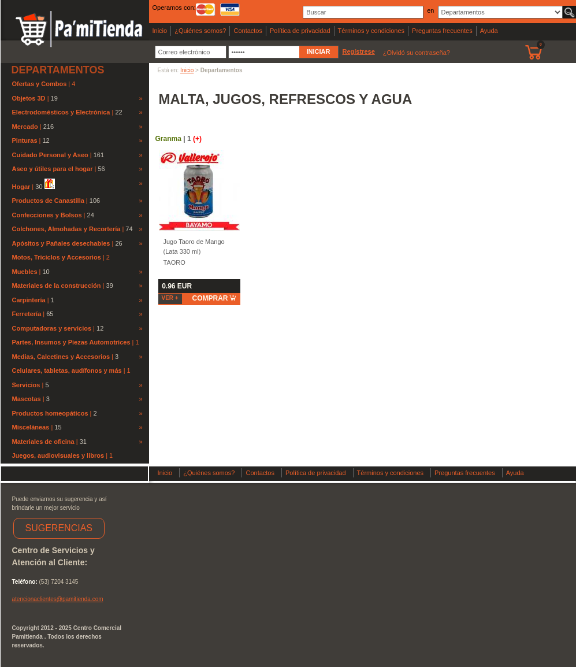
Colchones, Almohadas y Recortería (66, 228)
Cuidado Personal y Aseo (50, 154)
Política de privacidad (300, 30)
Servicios (26, 384)
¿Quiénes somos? (200, 30)
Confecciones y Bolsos (47, 215)
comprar (214, 297)
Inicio (160, 30)
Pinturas (25, 140)
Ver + (170, 298)
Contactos (247, 30)
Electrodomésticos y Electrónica (61, 112)
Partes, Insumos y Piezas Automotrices (72, 342)
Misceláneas (31, 427)
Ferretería (27, 313)
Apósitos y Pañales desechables (61, 243)
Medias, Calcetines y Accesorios (61, 356)
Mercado (25, 126)
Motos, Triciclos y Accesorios (57, 257)
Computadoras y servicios (52, 328)
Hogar (21, 186)
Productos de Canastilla (48, 200)
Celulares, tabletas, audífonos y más (68, 370)
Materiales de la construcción (56, 285)
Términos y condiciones (371, 30)
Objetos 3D (29, 98)
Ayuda (489, 30)
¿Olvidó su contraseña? (416, 52)
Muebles (25, 271)
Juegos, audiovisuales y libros (59, 455)
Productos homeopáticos (50, 413)
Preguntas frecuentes (442, 30)
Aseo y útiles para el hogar (52, 168)
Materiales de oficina (43, 441)
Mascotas (26, 398)
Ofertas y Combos (40, 83)
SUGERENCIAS (58, 528)
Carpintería (29, 300)
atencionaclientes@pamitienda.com (57, 599)
